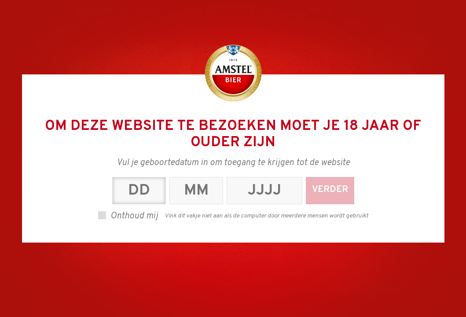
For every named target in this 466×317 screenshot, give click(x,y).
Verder (330, 189)
